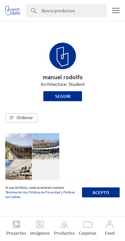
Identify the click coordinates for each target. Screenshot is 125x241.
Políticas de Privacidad (44, 192)
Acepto (101, 192)
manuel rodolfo (63, 77)
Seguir (62, 96)
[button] (21, 117)
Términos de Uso (16, 192)
